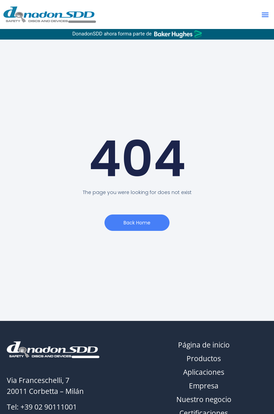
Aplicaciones (203, 372)
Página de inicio (204, 345)
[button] (265, 14)
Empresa (204, 385)
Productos (204, 358)
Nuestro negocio (203, 399)
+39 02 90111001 (48, 407)
